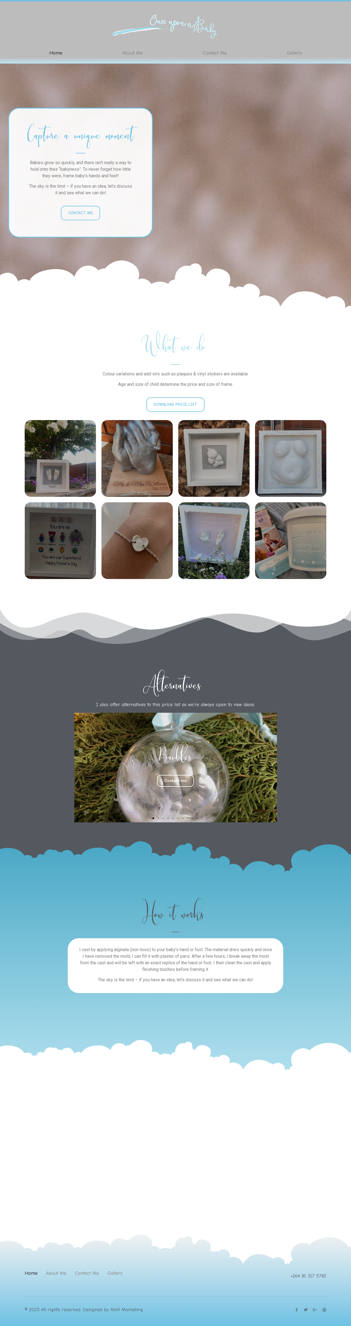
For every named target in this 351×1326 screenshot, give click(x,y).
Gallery (294, 53)
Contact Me (215, 53)
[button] (153, 818)
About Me (132, 53)
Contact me (175, 780)
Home (55, 53)
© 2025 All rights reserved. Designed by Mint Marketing (84, 1310)
